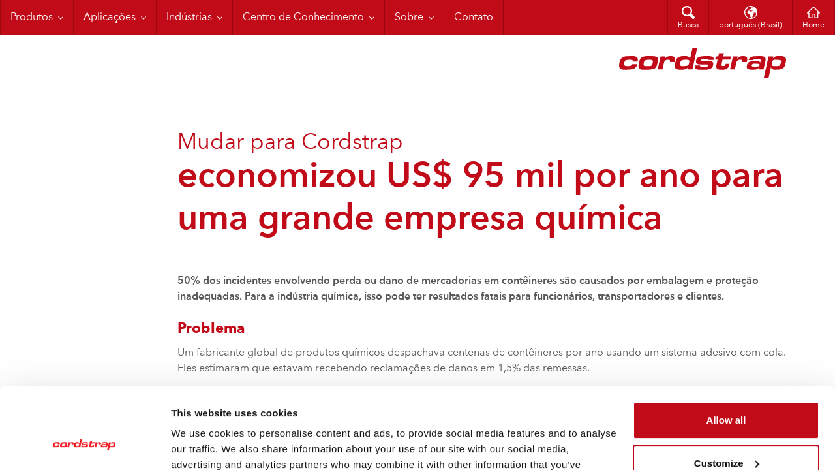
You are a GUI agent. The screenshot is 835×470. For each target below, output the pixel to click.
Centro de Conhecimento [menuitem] (303, 17)
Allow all (726, 348)
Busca (688, 25)
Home (813, 25)
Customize (726, 390)
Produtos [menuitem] (31, 17)
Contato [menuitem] (473, 17)
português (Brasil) (750, 25)
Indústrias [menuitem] (189, 17)
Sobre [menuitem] (409, 17)
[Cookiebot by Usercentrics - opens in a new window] (84, 444)
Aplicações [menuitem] (110, 17)
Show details (201, 444)
